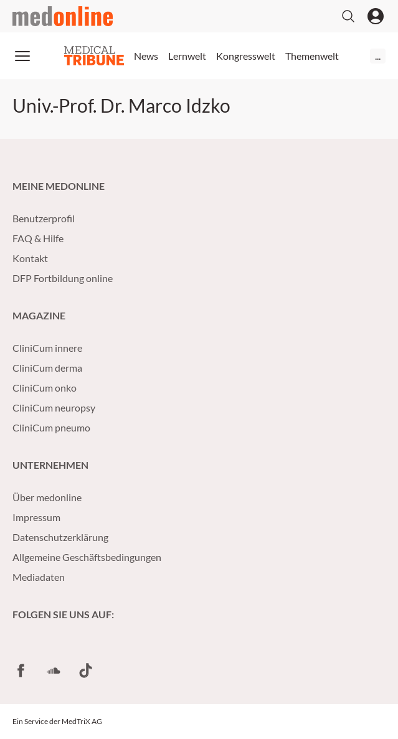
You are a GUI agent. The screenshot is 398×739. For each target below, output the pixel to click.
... (378, 56)
